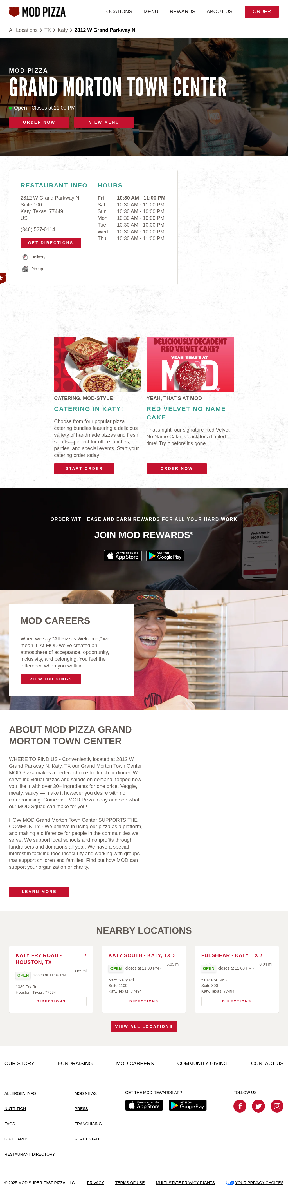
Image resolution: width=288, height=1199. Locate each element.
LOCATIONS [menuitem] (116, 11)
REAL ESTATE (87, 1139)
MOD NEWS (86, 1093)
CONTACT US (267, 1064)
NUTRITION (15, 1109)
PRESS (81, 1109)
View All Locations (144, 1027)
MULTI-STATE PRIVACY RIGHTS (185, 1182)
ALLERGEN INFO (20, 1093)
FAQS (9, 1124)
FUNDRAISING (75, 1064)
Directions (43, 1000)
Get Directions (49, 241)
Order (261, 11)
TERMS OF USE (130, 1182)
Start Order (84, 468)
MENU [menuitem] (150, 11)
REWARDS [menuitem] (181, 11)
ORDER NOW (39, 122)
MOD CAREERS (135, 1064)
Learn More (39, 891)
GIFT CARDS (16, 1139)
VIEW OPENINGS (50, 679)
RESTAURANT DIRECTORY (29, 1154)
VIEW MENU (104, 122)
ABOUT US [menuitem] (218, 11)
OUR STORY (19, 1064)
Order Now (177, 468)
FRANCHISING (88, 1124)
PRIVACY (95, 1182)
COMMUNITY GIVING (202, 1064)
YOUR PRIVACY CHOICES (255, 1182)
